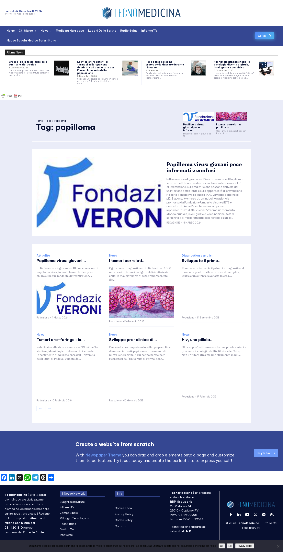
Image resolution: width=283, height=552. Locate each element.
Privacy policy (244, 545)
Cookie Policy (124, 520)
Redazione (173, 222)
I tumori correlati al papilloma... (229, 126)
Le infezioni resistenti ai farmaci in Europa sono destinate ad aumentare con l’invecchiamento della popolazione (96, 67)
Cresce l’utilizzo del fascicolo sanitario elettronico (28, 63)
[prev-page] (40, 408)
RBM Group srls (181, 501)
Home (39, 120)
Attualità (43, 255)
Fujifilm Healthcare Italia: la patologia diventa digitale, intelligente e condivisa (232, 64)
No (230, 545)
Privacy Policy (124, 514)
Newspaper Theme (103, 455)
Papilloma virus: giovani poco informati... (193, 127)
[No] (278, 546)
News (113, 255)
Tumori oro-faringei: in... (61, 339)
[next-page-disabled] (49, 408)
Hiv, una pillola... (198, 339)
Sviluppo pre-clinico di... (133, 339)
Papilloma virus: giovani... (61, 260)
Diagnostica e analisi (197, 255)
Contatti (120, 526)
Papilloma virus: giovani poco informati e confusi (204, 167)
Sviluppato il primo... (202, 260)
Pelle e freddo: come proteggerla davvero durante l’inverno (165, 64)
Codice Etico (123, 508)
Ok (221, 545)
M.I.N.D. (186, 531)
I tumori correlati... (127, 260)
